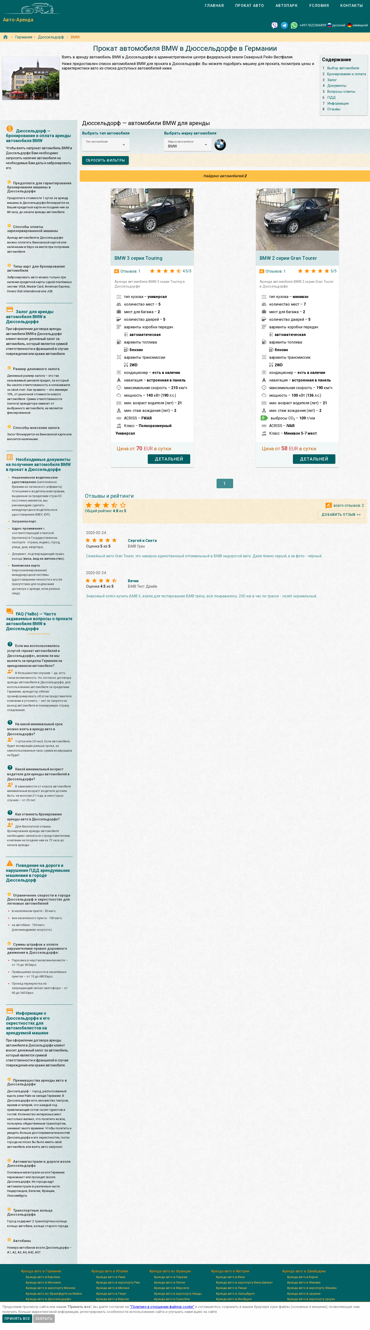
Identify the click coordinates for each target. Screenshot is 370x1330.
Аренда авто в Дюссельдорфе (48, 1299)
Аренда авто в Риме (110, 1277)
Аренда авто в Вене (230, 1277)
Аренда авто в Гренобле (172, 1299)
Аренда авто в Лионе (169, 1282)
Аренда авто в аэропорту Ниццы (178, 1293)
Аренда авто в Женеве (303, 1282)
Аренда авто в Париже (170, 1277)
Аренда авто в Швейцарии (304, 1271)
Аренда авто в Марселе (171, 1288)
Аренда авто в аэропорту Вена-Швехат (244, 1282)
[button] (106, 144)
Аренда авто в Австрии (230, 1271)
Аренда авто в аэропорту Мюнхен (50, 1288)
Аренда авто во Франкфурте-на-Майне (54, 1293)
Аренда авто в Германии (41, 1271)
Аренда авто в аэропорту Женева (312, 1288)
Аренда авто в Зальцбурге (235, 1293)
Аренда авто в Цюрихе (303, 1293)
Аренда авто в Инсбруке (234, 1299)
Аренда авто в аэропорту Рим (118, 1282)
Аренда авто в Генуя (111, 1293)
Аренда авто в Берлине (43, 1277)
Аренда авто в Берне (302, 1277)
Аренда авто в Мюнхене (43, 1282)
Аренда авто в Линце (231, 1288)
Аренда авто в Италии (109, 1271)
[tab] (214, 5)
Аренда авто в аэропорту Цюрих (311, 1299)
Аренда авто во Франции (170, 1271)
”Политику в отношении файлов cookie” (162, 1307)
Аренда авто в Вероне (112, 1299)
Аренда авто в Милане (112, 1288)
